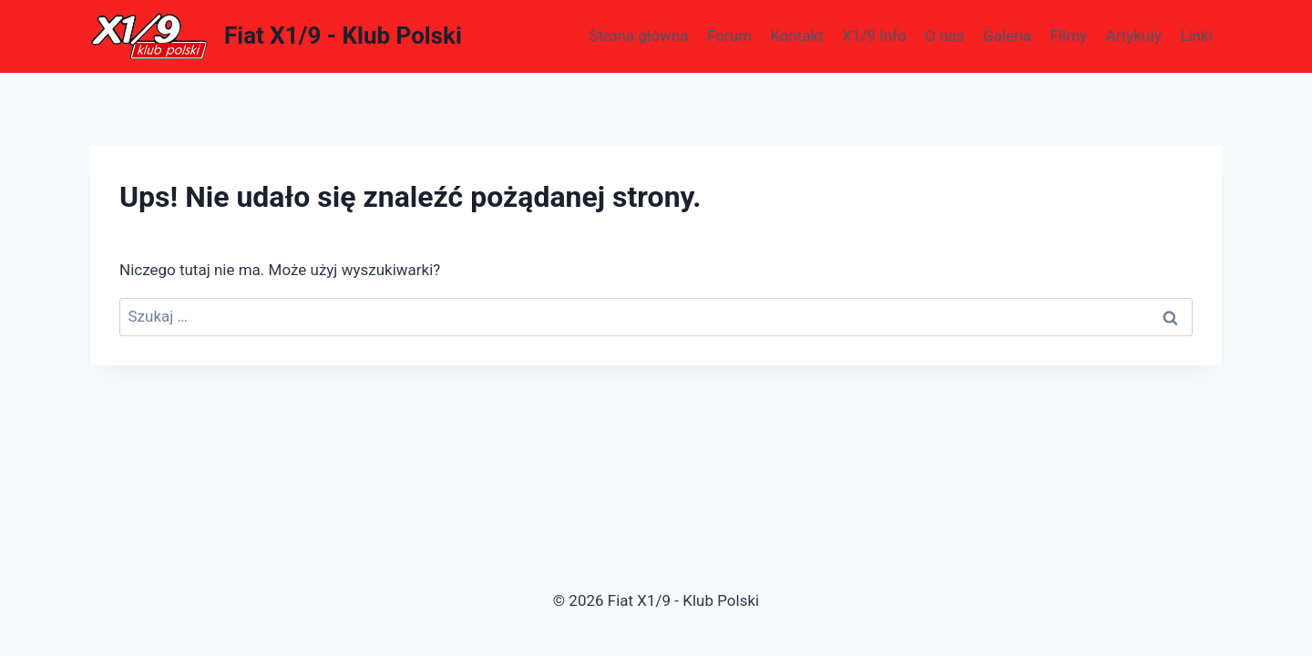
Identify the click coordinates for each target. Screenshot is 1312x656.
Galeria (1007, 35)
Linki (1196, 35)
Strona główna (639, 35)
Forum (729, 35)
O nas (944, 35)
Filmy (1068, 35)
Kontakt (797, 35)
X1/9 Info (874, 35)
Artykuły (1133, 35)
